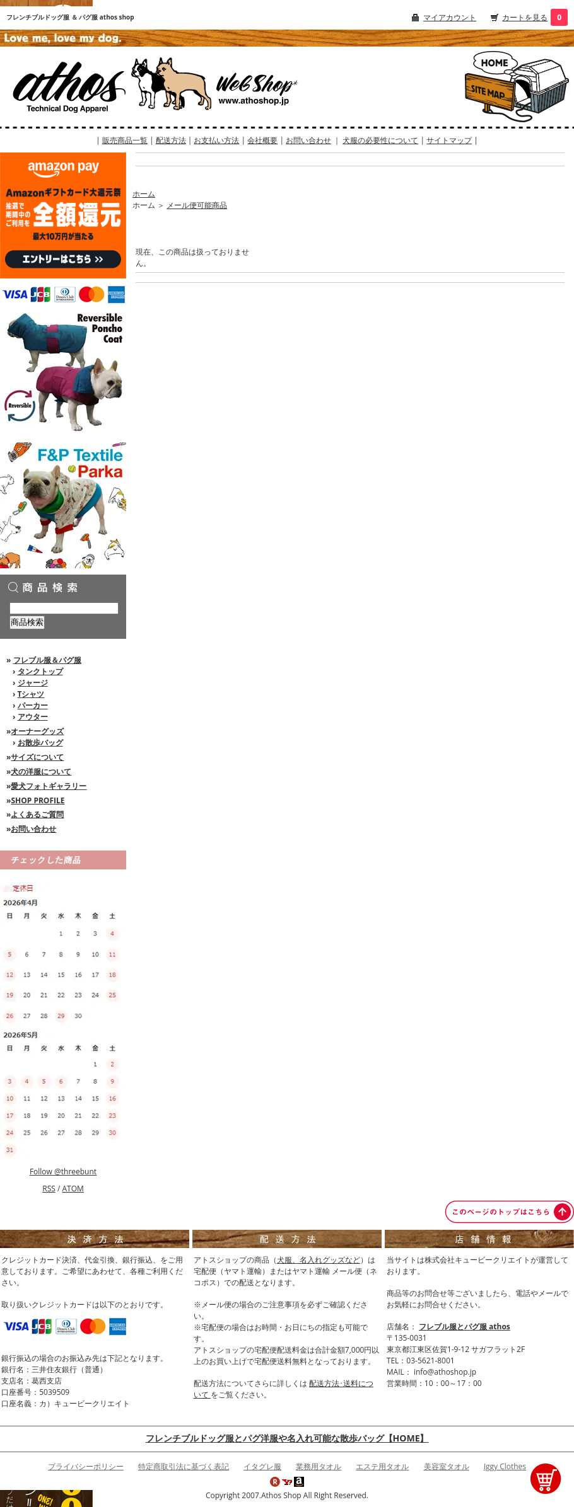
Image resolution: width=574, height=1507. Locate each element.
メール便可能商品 (197, 205)
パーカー (33, 705)
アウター (33, 716)
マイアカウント (449, 17)
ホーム (143, 193)
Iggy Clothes (505, 1466)
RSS (49, 1188)
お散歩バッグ (40, 742)
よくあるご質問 (37, 814)
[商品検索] (64, 608)
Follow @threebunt (63, 1171)
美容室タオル (446, 1466)
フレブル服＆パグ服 (47, 660)
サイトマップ (449, 140)
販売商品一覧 (125, 140)
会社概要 (262, 140)
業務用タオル (318, 1466)
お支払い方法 (216, 140)
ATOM (72, 1188)
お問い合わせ (308, 140)
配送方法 (171, 140)
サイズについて (37, 757)
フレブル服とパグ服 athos (464, 1326)
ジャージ (33, 682)
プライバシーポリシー (86, 1466)
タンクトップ (40, 671)
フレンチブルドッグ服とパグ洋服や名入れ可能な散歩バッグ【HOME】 (287, 1438)
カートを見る (525, 17)
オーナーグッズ (37, 731)
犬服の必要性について (380, 140)
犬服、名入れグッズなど (318, 1259)
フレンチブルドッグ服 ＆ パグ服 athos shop (70, 17)
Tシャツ (31, 694)
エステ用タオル (382, 1466)
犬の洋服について (41, 771)
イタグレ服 (262, 1466)
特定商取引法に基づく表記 (183, 1466)
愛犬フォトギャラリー (48, 786)
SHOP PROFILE (37, 800)
